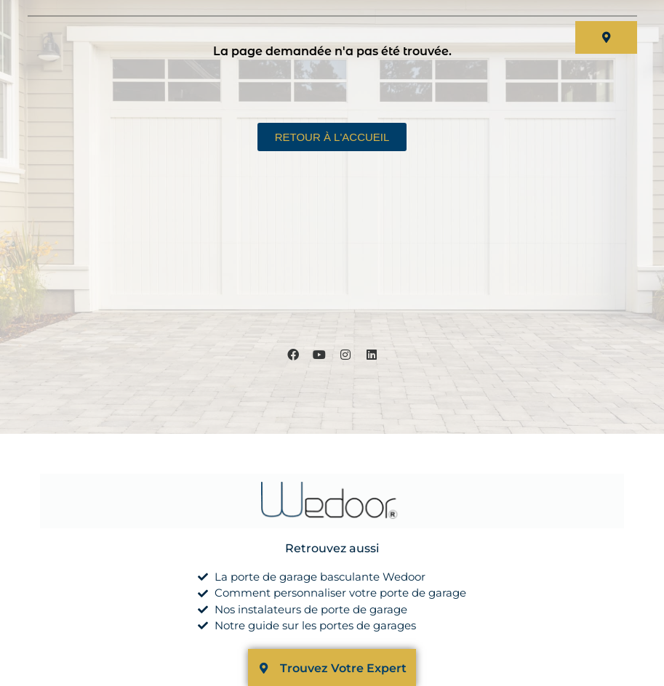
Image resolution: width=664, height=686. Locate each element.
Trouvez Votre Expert (343, 668)
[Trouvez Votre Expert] (263, 668)
